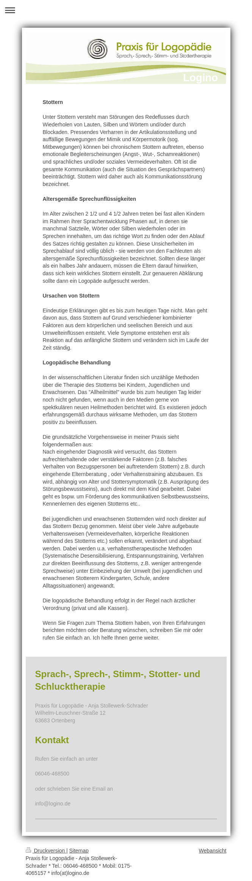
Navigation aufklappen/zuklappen (126, 10)
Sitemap (79, 851)
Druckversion (46, 851)
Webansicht (213, 851)
